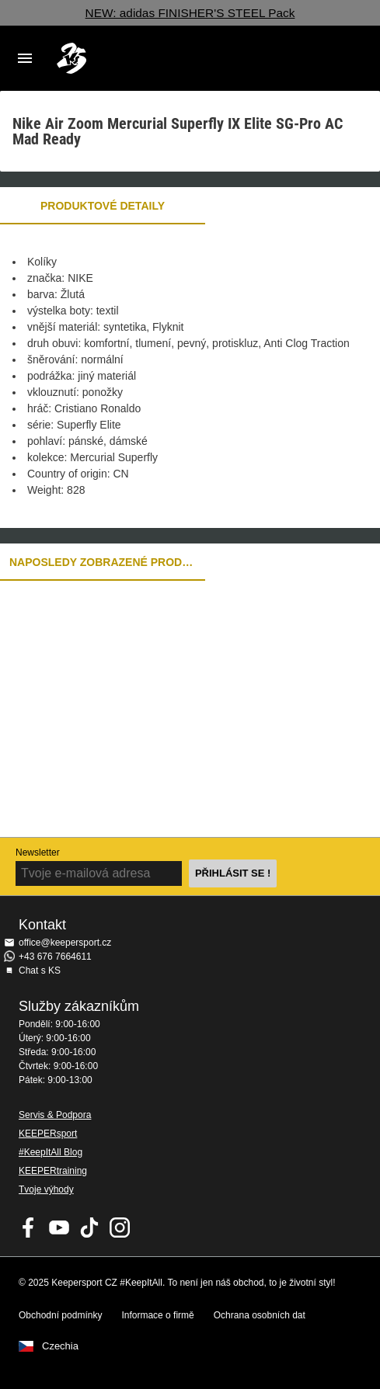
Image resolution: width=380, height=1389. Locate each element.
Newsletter (38, 852)
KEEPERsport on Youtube (59, 1227)
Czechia (60, 1346)
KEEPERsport (48, 1133)
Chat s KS (40, 970)
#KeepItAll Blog (50, 1152)
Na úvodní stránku (177, 58)
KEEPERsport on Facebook (29, 1227)
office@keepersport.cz (65, 942)
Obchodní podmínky (60, 1315)
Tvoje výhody (46, 1189)
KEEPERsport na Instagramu (120, 1227)
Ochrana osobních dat (259, 1315)
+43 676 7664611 (55, 956)
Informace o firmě (157, 1315)
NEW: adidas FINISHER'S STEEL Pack (190, 12)
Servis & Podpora (55, 1114)
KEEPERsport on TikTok (89, 1227)
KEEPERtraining (53, 1170)
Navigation (25, 58)
